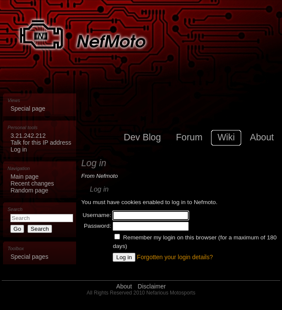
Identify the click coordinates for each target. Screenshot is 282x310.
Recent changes (32, 183)
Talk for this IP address (40, 142)
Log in (18, 149)
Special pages (29, 256)
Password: (97, 226)
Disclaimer (152, 286)
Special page (27, 108)
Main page (24, 176)
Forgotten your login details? (175, 257)
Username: (97, 215)
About (124, 286)
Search (15, 209)
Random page (29, 190)
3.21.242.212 (28, 135)
